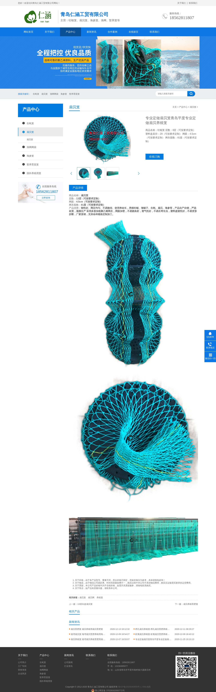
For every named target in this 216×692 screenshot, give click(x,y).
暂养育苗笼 (74, 94)
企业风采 (22, 673)
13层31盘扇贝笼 (85, 604)
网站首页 (28, 32)
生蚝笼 (36, 94)
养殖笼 (100, 597)
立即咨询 (46, 198)
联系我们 (193, 3)
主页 (174, 107)
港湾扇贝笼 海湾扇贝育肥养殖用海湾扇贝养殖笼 (89, 634)
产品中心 (70, 32)
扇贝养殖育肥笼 (190, 604)
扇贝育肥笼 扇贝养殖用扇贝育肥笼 (87, 629)
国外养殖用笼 (34, 173)
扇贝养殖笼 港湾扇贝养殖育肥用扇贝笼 (89, 639)
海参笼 (64, 94)
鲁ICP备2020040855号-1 (130, 687)
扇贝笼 (44, 94)
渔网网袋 (54, 94)
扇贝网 (91, 597)
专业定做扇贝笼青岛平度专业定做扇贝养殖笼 (153, 639)
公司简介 (22, 662)
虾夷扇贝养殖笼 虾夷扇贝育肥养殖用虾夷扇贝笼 (153, 634)
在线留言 (133, 32)
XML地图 (146, 687)
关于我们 (181, 3)
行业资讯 (68, 666)
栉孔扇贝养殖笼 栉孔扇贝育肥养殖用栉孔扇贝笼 (153, 629)
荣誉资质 (22, 670)
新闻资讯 (91, 32)
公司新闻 (68, 662)
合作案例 (112, 32)
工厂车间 (22, 666)
